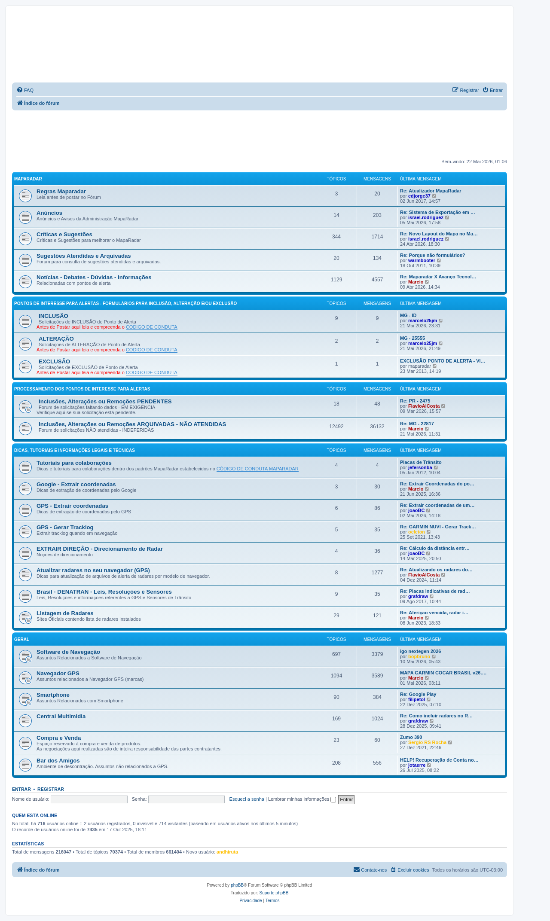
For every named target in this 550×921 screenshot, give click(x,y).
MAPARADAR (28, 179)
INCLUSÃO (53, 316)
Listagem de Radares (65, 613)
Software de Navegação (68, 652)
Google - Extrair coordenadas (76, 484)
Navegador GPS (58, 673)
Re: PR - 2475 (415, 400)
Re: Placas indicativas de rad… (435, 591)
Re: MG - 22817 (417, 423)
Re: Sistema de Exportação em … (437, 212)
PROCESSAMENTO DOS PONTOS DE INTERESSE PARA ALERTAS (82, 389)
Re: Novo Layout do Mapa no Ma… (439, 233)
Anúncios (49, 213)
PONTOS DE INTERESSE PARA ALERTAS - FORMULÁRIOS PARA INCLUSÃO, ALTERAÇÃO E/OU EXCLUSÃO (125, 303)
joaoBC (416, 510)
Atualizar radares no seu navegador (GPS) (93, 570)
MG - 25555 (412, 338)
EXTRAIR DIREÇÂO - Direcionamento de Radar (100, 549)
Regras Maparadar (61, 191)
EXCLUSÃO (54, 361)
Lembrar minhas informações (302, 799)
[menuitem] (25, 90)
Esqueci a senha (246, 799)
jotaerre (416, 765)
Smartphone (53, 695)
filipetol (416, 699)
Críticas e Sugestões (64, 234)
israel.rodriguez (425, 217)
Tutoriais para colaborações (74, 463)
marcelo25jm (422, 320)
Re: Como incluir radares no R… (436, 715)
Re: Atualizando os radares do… (436, 569)
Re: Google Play (418, 694)
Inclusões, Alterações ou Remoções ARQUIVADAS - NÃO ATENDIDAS (132, 424)
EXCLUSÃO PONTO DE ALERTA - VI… (443, 360)
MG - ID (408, 315)
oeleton (416, 531)
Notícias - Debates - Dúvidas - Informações (94, 277)
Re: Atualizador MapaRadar (430, 190)
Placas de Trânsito (421, 462)
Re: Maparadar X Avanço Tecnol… (438, 276)
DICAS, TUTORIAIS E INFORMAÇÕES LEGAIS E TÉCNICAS (74, 450)
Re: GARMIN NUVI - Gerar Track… (438, 526)
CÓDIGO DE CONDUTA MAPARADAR (258, 468)
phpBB (237, 885)
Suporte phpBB (274, 893)
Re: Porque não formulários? (432, 255)
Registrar (50, 789)
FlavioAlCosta (424, 406)
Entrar (21, 789)
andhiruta (227, 851)
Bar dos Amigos (58, 760)
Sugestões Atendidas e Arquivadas (84, 256)
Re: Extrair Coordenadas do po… (437, 483)
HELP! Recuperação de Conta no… (439, 759)
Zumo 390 (411, 737)
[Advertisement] (259, 134)
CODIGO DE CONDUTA (151, 326)
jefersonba (420, 467)
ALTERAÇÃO (56, 338)
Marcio (415, 281)
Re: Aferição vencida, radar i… (434, 612)
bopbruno (419, 656)
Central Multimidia (61, 716)
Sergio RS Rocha (427, 742)
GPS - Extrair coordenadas (72, 506)
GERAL (21, 639)
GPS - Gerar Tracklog (65, 527)
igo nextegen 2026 (420, 651)
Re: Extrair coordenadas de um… (437, 505)
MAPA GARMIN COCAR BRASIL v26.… (443, 672)
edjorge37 (419, 195)
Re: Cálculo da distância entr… (435, 548)
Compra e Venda (59, 738)
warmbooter (421, 260)
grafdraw (418, 596)
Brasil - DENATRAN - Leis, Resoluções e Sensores (104, 592)
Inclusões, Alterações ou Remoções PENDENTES (105, 401)
